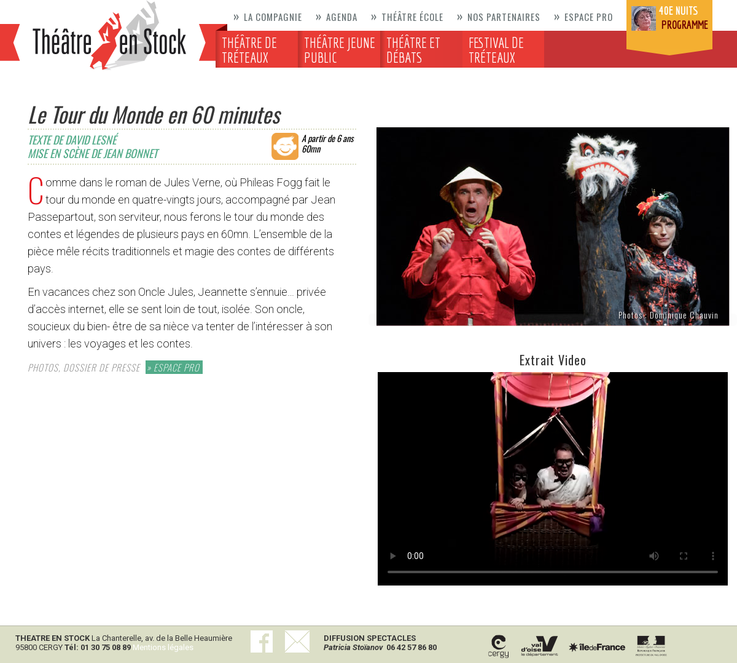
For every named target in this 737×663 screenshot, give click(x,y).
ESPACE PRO (177, 367)
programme (684, 24)
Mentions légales (163, 647)
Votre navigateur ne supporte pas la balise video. (553, 479)
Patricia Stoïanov (353, 647)
